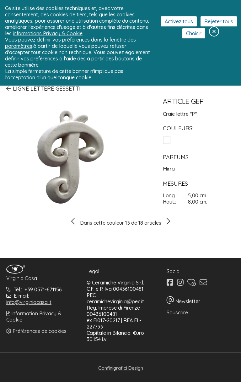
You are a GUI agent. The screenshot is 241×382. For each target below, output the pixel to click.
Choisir (193, 33)
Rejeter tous (218, 21)
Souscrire (177, 312)
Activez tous (179, 21)
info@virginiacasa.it (28, 302)
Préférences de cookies (36, 331)
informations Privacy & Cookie (48, 33)
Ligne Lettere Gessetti (43, 88)
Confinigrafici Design (120, 368)
